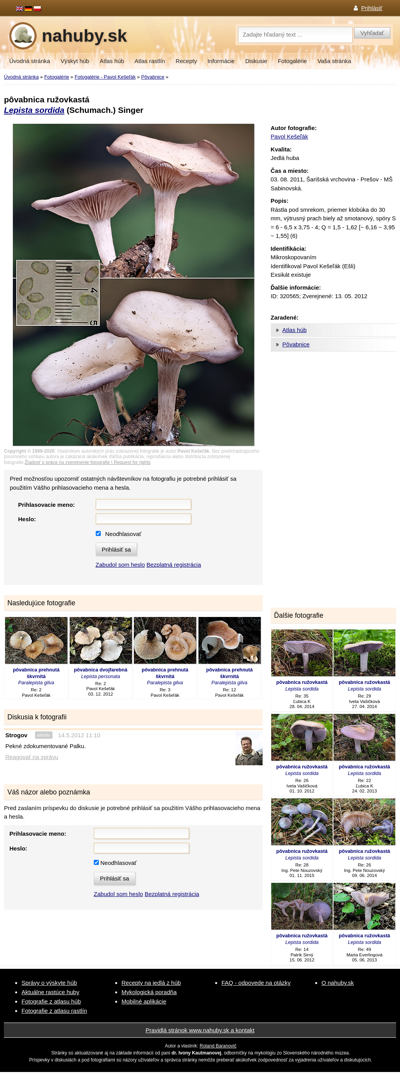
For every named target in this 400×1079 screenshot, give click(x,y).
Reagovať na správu (31, 757)
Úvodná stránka (29, 61)
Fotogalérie (292, 61)
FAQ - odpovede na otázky (256, 982)
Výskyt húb (75, 61)
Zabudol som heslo (120, 564)
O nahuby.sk (337, 982)
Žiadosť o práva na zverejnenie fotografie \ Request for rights (88, 462)
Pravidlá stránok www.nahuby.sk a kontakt (200, 1030)
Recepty (186, 61)
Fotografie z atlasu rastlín (54, 1010)
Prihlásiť (371, 8)
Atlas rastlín (150, 61)
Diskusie (256, 61)
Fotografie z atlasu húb (51, 1001)
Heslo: (27, 519)
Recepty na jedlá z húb (151, 982)
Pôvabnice (153, 77)
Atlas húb (112, 61)
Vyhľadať (372, 33)
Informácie (221, 61)
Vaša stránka (334, 61)
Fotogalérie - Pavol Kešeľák (105, 77)
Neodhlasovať (123, 534)
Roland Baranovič (218, 1046)
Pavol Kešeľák (289, 136)
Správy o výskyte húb (49, 982)
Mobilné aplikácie (143, 1001)
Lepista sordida (34, 109)
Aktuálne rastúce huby (50, 992)
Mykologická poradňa (149, 992)
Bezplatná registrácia (173, 564)
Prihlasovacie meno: (46, 504)
